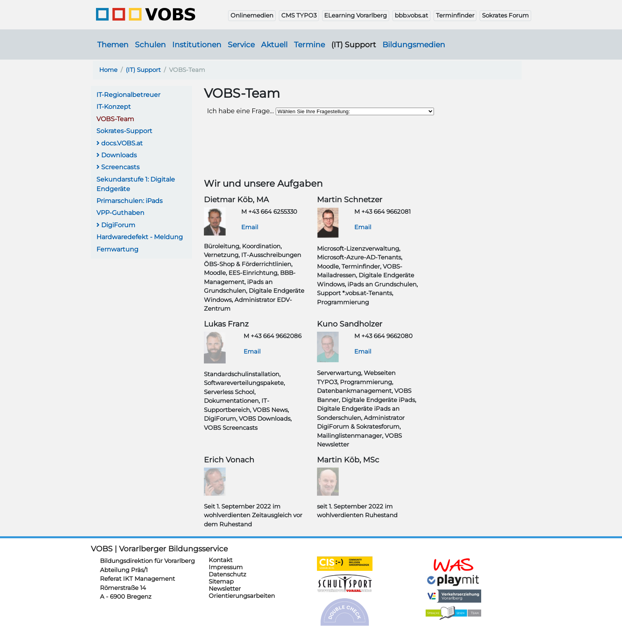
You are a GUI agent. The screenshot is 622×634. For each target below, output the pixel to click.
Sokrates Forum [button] (505, 15)
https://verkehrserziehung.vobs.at (453, 596)
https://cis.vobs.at (344, 564)
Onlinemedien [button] (251, 15)
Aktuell (274, 44)
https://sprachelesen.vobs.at (453, 613)
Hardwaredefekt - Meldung (139, 237)
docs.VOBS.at (119, 143)
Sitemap (221, 581)
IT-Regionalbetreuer (128, 95)
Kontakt (220, 560)
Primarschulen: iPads (129, 201)
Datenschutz (227, 574)
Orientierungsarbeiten (242, 595)
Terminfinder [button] (455, 15)
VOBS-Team (115, 119)
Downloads (116, 155)
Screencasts (118, 167)
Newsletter (225, 588)
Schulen (150, 44)
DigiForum (115, 225)
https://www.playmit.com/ (453, 579)
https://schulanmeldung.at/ (453, 565)
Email (249, 227)
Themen (113, 44)
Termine (309, 44)
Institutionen (196, 44)
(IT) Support (353, 44)
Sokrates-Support (124, 131)
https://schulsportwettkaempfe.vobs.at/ (344, 583)
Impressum (226, 567)
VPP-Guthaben (120, 212)
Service (241, 44)
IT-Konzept (113, 106)
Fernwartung (117, 249)
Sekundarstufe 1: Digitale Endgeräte (135, 184)
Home (108, 69)
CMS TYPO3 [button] (299, 15)
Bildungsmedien (413, 44)
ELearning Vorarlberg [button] (355, 15)
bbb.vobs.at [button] (411, 15)
